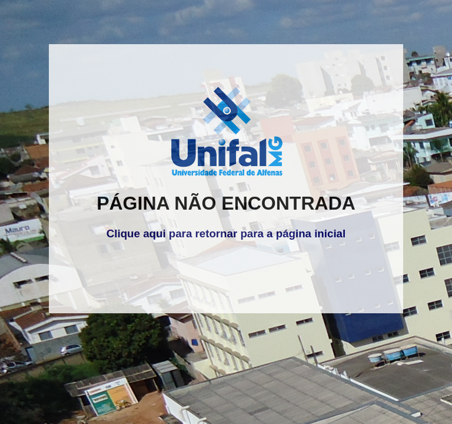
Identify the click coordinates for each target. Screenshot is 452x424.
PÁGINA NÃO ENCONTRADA (226, 203)
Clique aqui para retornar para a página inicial (226, 233)
